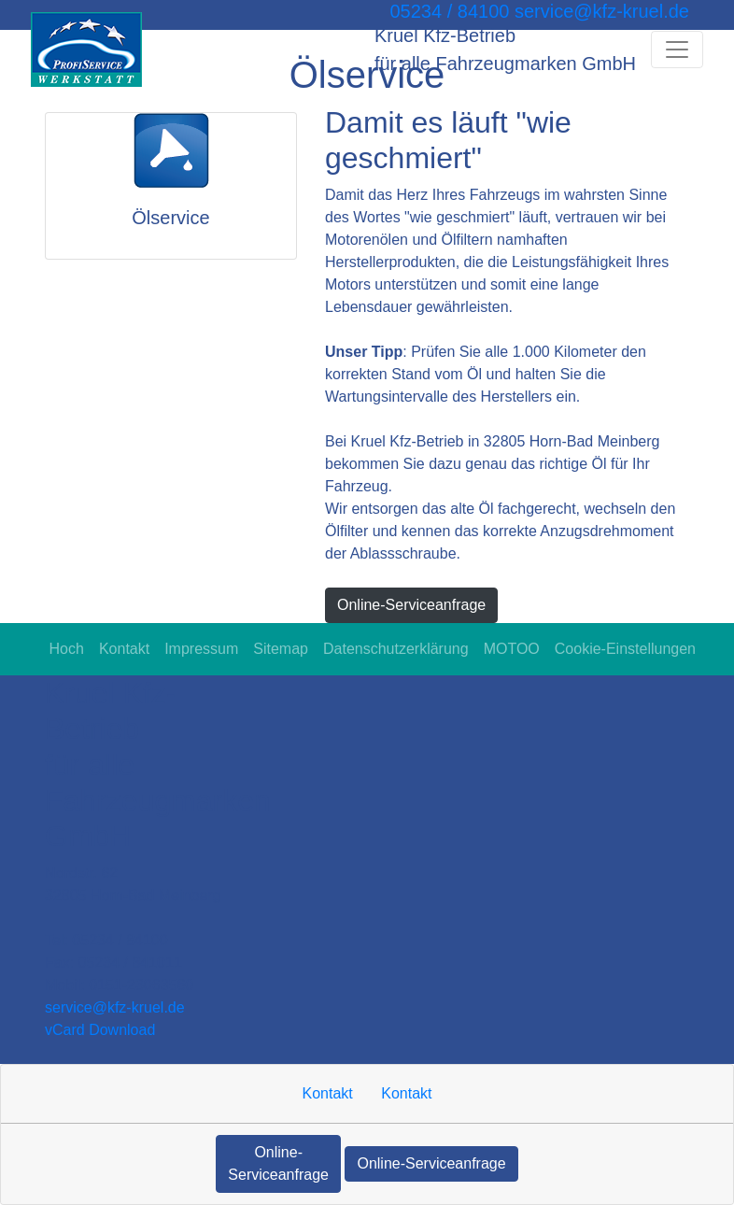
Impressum (201, 649)
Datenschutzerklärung (396, 649)
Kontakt (124, 649)
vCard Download (100, 1030)
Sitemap (280, 649)
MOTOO (512, 649)
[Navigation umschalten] (677, 49)
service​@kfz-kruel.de (115, 1007)
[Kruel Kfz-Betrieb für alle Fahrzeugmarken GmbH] (86, 49)
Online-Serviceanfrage (411, 605)
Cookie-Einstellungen (625, 649)
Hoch (66, 649)
